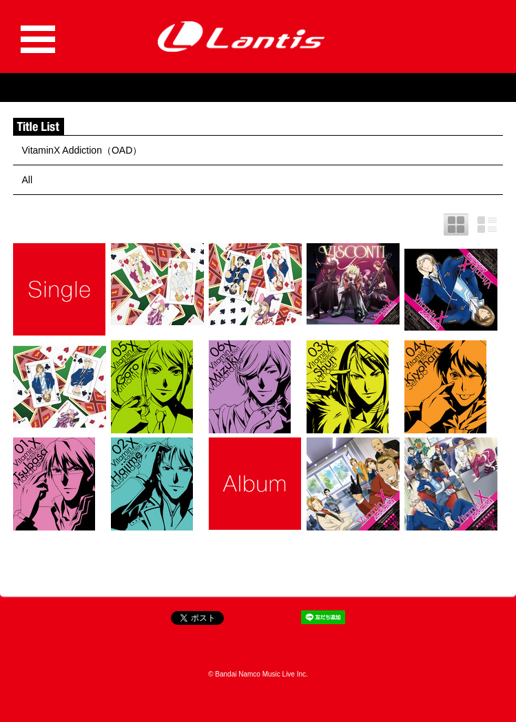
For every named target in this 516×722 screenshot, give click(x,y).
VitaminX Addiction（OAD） (81, 150)
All (26, 179)
